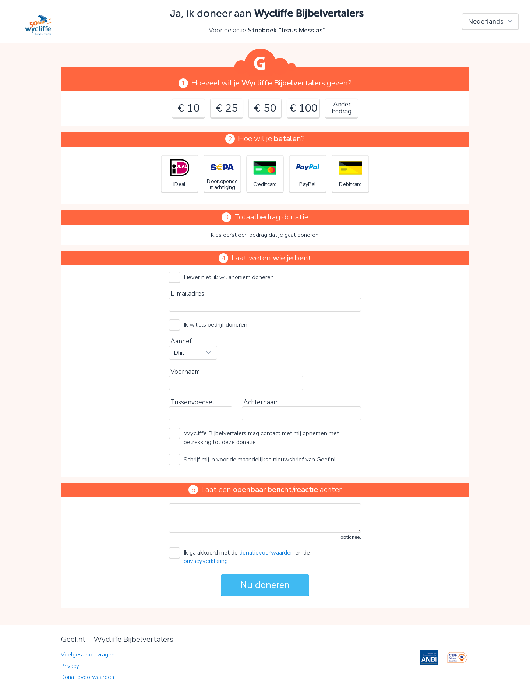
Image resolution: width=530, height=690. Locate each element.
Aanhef (181, 341)
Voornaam (185, 371)
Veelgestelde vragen (87, 655)
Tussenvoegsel (192, 402)
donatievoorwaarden (266, 552)
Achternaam (261, 402)
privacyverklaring (206, 561)
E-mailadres (187, 293)
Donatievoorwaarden (87, 677)
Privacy (70, 666)
